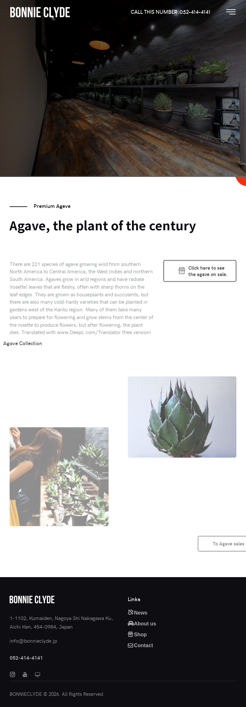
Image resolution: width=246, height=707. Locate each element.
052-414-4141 (26, 657)
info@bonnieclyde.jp (33, 640)
